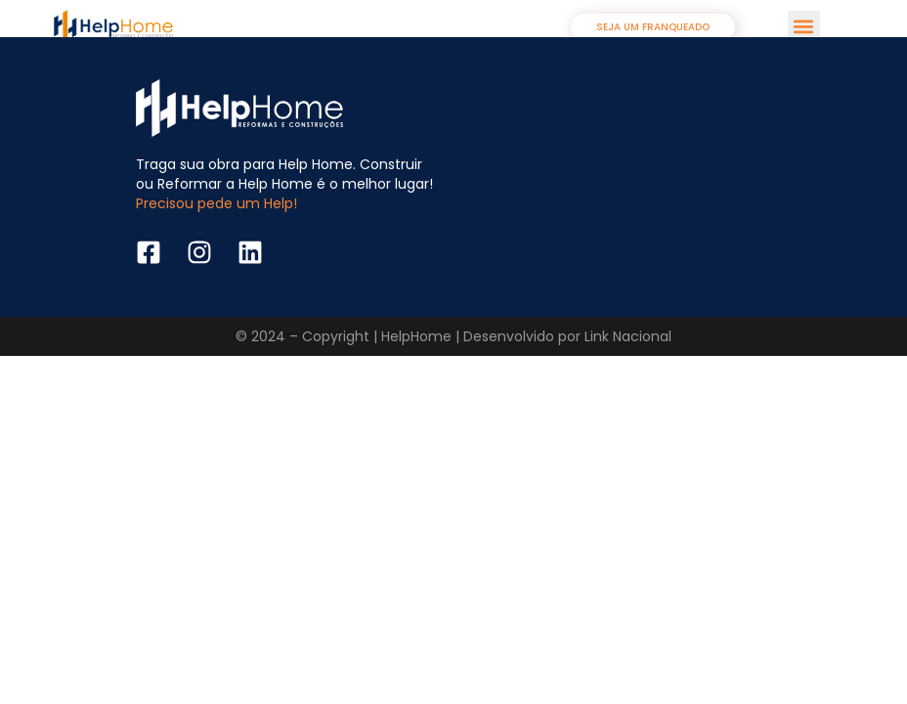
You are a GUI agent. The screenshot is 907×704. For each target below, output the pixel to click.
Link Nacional (627, 336)
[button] (804, 27)
